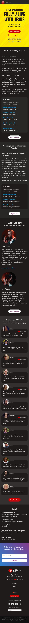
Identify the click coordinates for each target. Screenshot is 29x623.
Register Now (14, 214)
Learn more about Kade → (8, 268)
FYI (14, 589)
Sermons (14, 583)
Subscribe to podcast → (14, 607)
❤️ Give (14, 592)
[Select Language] (15, 610)
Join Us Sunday (14, 596)
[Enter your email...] (14, 556)
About (14, 586)
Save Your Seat (14, 31)
